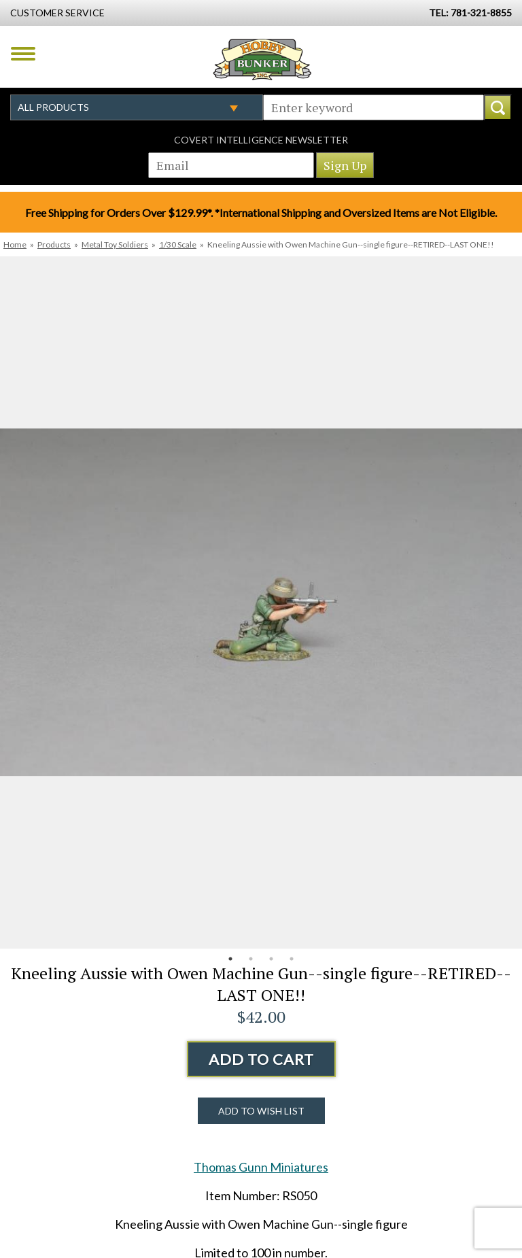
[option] (261, 602)
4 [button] (291, 959)
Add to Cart (261, 1059)
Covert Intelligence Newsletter (261, 140)
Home (15, 244)
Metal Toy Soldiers (115, 244)
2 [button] (251, 959)
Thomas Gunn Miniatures (261, 1166)
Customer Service (57, 12)
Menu (23, 54)
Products (54, 244)
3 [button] (271, 959)
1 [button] (230, 959)
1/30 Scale (177, 244)
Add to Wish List (261, 1111)
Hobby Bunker (262, 59)
